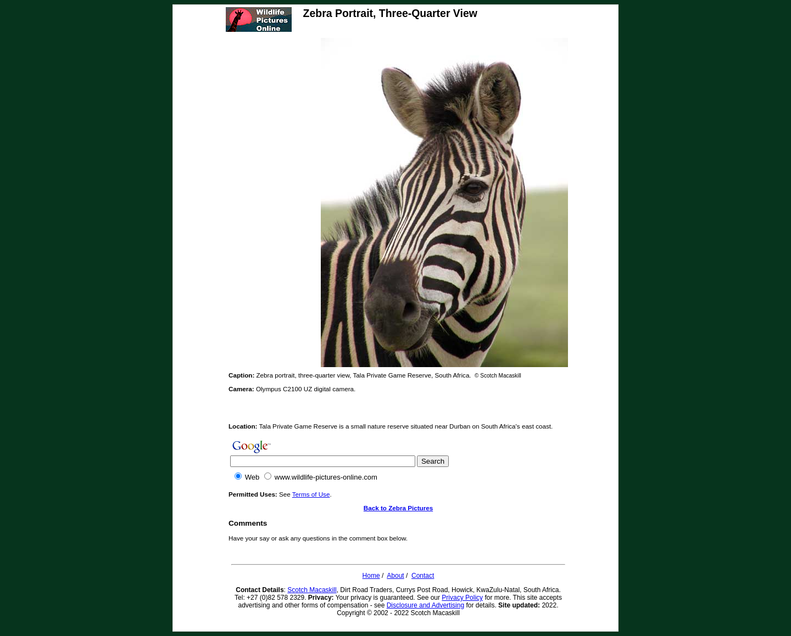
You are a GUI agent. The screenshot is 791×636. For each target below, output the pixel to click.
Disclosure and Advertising (425, 605)
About (395, 575)
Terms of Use (311, 494)
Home (371, 575)
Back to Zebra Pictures (398, 507)
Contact (422, 575)
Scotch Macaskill (311, 590)
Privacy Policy (462, 597)
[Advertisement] (272, 202)
